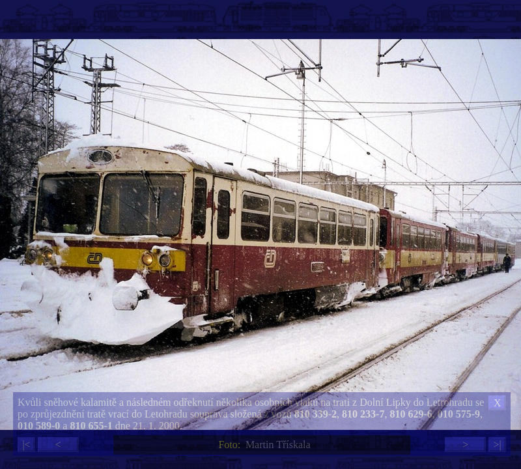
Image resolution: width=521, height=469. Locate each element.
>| (497, 444)
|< (26, 444)
